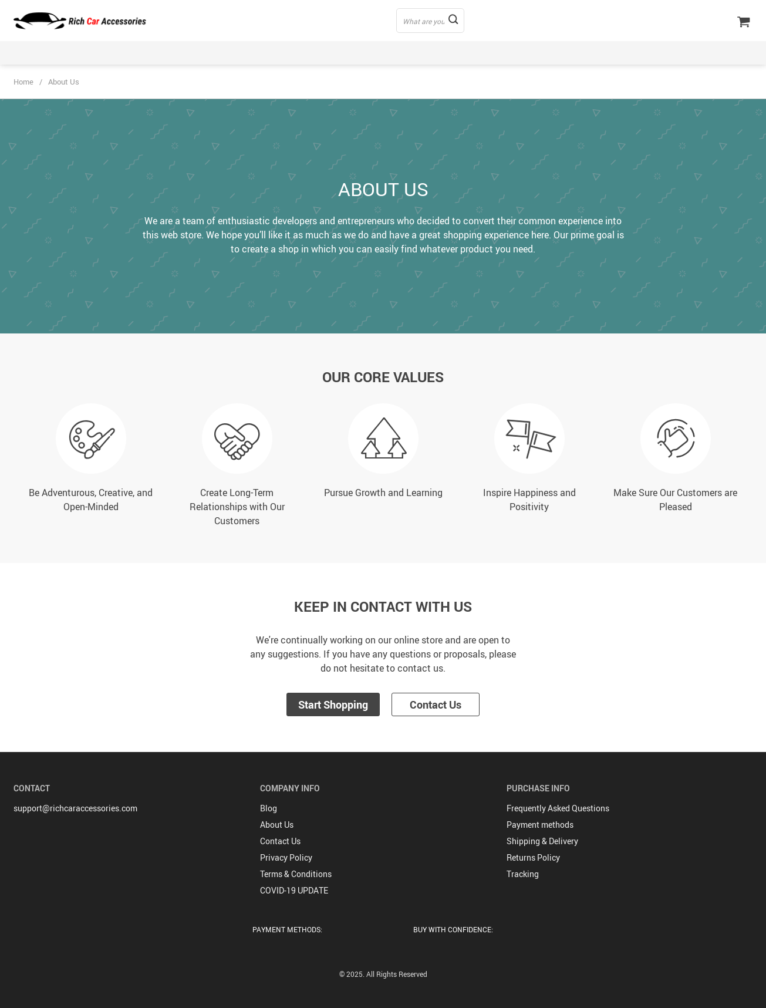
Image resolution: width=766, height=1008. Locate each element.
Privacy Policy (286, 857)
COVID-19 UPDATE (294, 890)
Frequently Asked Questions (558, 808)
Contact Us (435, 704)
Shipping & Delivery (542, 841)
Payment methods (540, 824)
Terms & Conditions (296, 873)
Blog (268, 808)
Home (23, 81)
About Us (276, 824)
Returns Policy (533, 857)
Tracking (523, 873)
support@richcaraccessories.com (75, 808)
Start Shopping (333, 704)
